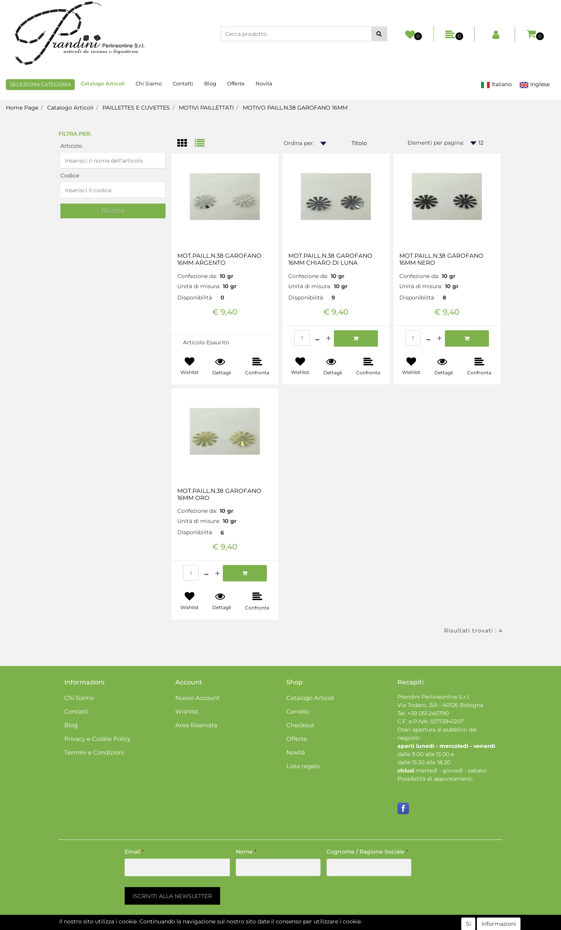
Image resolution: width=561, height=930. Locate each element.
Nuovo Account (197, 697)
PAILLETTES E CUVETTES (136, 107)
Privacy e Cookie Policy (97, 738)
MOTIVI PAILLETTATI (206, 107)
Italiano (496, 84)
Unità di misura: (198, 286)
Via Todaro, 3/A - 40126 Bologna (440, 705)
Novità (264, 83)
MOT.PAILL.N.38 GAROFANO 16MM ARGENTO (219, 259)
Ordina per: (299, 143)
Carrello (297, 711)
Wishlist (186, 711)
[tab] (186, 144)
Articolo (71, 145)
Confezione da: (197, 276)
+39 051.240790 (428, 713)
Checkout (300, 725)
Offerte (236, 83)
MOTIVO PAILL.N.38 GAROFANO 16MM (295, 107)
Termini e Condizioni (94, 752)
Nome (246, 851)
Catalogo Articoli (103, 83)
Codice (69, 175)
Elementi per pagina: (436, 142)
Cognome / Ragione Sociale (367, 851)
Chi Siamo (149, 83)
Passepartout (314, 925)
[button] (379, 34)
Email (134, 851)
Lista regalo (303, 766)
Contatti (183, 83)
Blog (210, 83)
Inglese (534, 84)
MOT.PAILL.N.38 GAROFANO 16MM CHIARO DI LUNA (330, 259)
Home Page (22, 107)
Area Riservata (196, 725)
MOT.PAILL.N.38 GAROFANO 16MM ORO (219, 494)
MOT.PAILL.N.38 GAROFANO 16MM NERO (441, 259)
